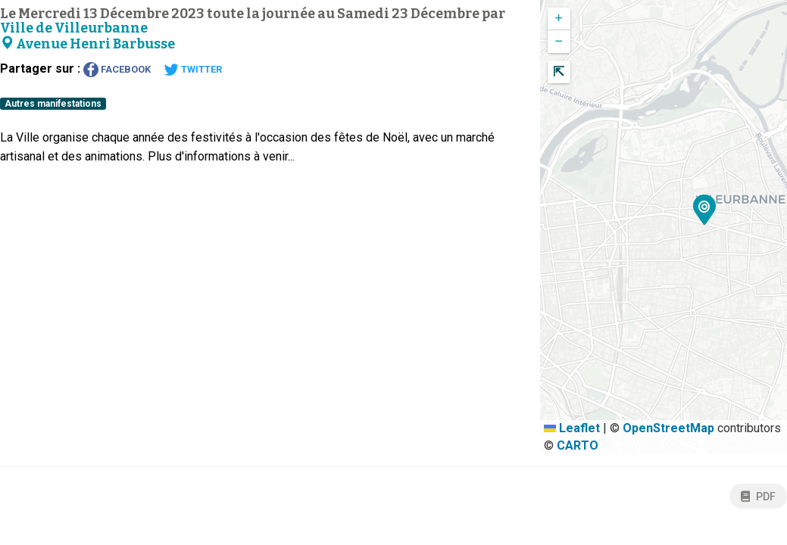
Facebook (117, 69)
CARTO (577, 445)
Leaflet (572, 428)
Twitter (193, 69)
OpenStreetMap (668, 428)
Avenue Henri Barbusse (87, 44)
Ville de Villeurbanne (74, 28)
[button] (705, 212)
